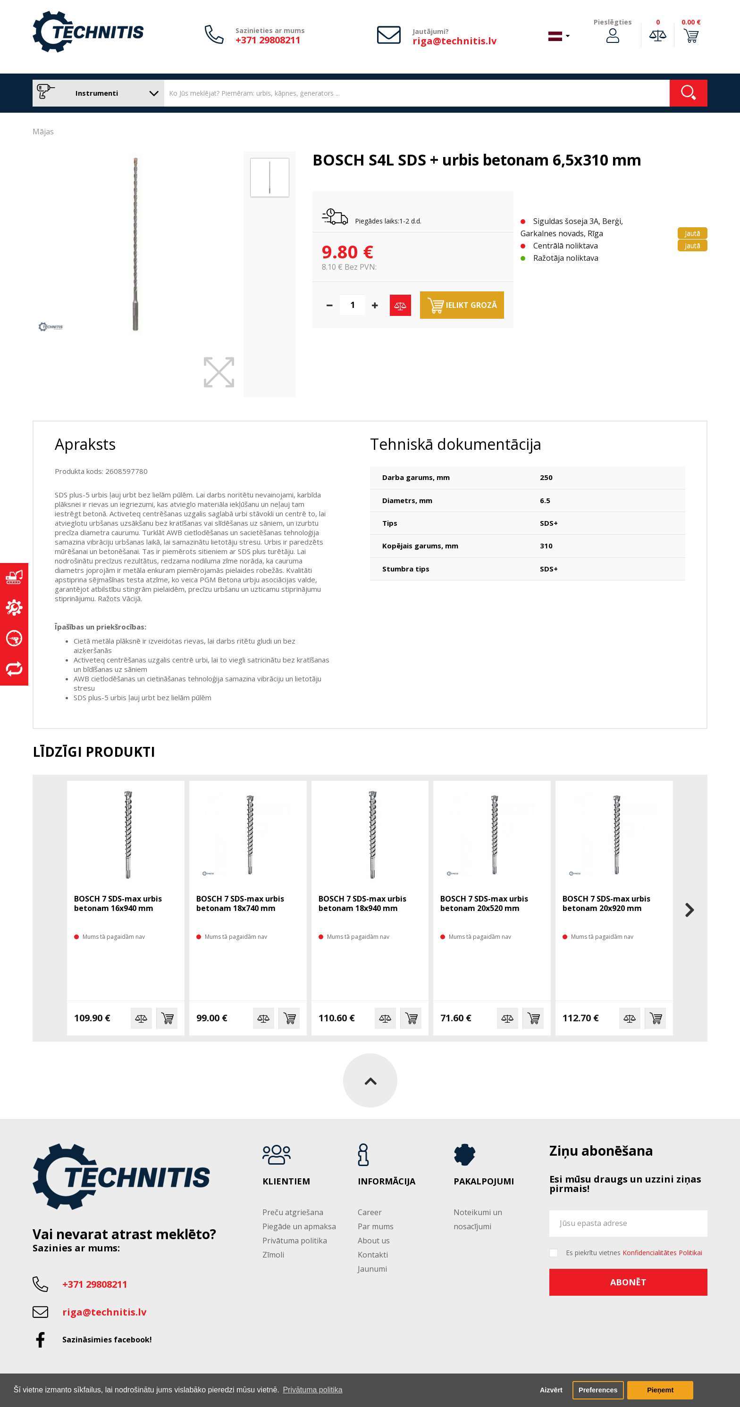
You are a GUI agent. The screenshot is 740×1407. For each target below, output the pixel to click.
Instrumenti (96, 93)
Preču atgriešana (292, 1212)
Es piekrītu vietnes (634, 1253)
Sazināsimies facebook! (107, 1339)
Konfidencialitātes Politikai (662, 1252)
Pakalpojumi (484, 1181)
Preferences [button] (598, 1390)
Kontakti (373, 1255)
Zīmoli (273, 1255)
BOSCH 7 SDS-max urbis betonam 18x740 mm (240, 903)
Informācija (386, 1181)
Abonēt (628, 1282)
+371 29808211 (268, 39)
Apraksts (85, 444)
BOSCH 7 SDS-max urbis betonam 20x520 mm (484, 903)
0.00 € (691, 21)
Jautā (692, 233)
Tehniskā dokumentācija (455, 444)
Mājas (43, 131)
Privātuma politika (294, 1240)
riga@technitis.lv (454, 40)
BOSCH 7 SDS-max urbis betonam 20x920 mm (606, 903)
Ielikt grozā (462, 306)
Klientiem (286, 1181)
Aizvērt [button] (551, 1390)
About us (374, 1240)
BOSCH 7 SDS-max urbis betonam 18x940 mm (362, 903)
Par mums (376, 1226)
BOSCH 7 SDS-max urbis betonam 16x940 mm (118, 903)
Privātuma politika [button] (312, 1390)
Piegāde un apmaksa (299, 1226)
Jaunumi (372, 1269)
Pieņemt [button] (660, 1390)
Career (370, 1212)
